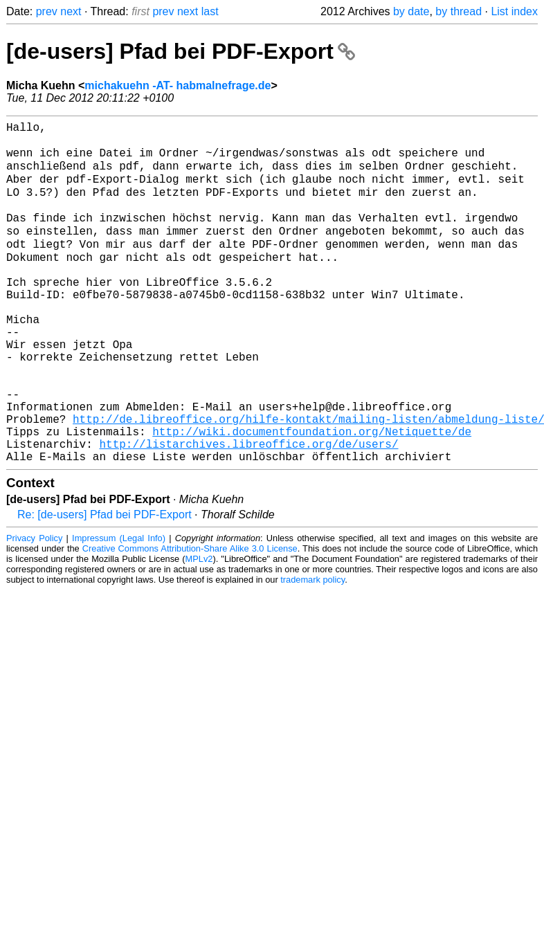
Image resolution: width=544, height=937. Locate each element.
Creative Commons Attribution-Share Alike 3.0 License (190, 617)
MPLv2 (199, 628)
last (210, 11)
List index (514, 11)
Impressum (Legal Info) (118, 607)
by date (411, 11)
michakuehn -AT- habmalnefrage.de (177, 85)
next (70, 11)
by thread (458, 11)
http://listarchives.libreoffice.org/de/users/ (248, 510)
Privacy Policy (34, 607)
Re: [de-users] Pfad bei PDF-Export (104, 584)
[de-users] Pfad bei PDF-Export (180, 51)
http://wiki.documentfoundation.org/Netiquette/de (311, 494)
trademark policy (312, 649)
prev (46, 11)
